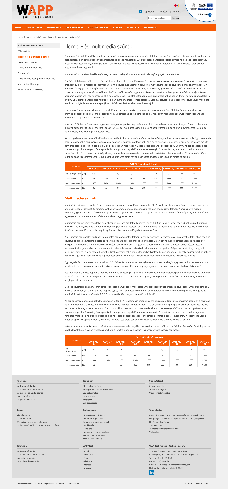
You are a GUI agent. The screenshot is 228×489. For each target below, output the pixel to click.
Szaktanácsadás (156, 386)
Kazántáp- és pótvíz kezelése (96, 432)
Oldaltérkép (74, 484)
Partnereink (88, 454)
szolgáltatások (98, 27)
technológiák (75, 27)
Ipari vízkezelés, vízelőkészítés (30, 393)
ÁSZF (40, 484)
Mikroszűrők (24, 51)
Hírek (85, 458)
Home (19, 37)
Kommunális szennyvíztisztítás (30, 389)
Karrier (176, 11)
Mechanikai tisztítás (92, 386)
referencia (150, 27)
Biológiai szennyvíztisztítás (95, 415)
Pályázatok (88, 461)
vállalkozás (34, 27)
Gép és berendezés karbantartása (32, 422)
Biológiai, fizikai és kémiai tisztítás (98, 389)
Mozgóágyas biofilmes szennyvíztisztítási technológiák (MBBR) (177, 418)
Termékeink (29, 37)
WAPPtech (133, 27)
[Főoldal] (35, 12)
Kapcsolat (149, 11)
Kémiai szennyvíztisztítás (94, 435)
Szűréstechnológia (44, 37)
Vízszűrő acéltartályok (29, 84)
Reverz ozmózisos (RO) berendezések (37, 78)
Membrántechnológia (92, 439)
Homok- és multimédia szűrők (34, 56)
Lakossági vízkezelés (26, 396)
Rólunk (86, 451)
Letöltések (163, 11)
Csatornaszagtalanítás (93, 418)
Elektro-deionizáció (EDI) (30, 89)
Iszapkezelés (89, 396)
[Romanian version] (178, 5)
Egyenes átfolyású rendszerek (96, 422)
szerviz (117, 27)
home (17, 27)
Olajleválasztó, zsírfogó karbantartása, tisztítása (38, 425)
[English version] (175, 5)
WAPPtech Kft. (61, 484)
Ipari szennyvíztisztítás (26, 386)
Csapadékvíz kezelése (26, 399)
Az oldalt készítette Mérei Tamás (198, 484)
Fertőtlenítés (88, 425)
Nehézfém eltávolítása (159, 422)
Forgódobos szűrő (27, 62)
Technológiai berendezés (28, 461)
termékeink (54, 27)
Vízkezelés (154, 432)
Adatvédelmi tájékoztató (26, 484)
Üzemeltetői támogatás (159, 393)
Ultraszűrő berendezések (30, 67)
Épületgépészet (90, 403)
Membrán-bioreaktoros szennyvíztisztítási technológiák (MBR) (177, 415)
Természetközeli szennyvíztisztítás (164, 429)
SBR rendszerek (156, 425)
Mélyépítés (87, 399)
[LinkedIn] (140, 11)
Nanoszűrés (24, 73)
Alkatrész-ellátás (24, 415)
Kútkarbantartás (24, 418)
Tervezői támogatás (158, 389)
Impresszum (49, 484)
